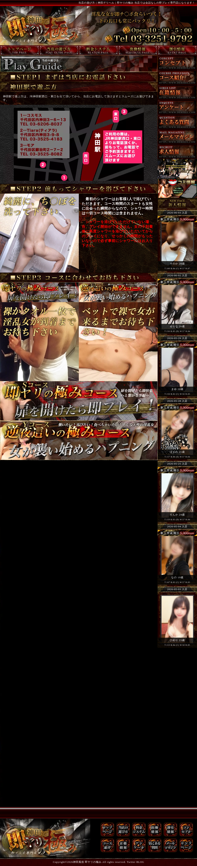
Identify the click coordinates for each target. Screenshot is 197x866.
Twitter (131, 861)
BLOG (140, 861)
